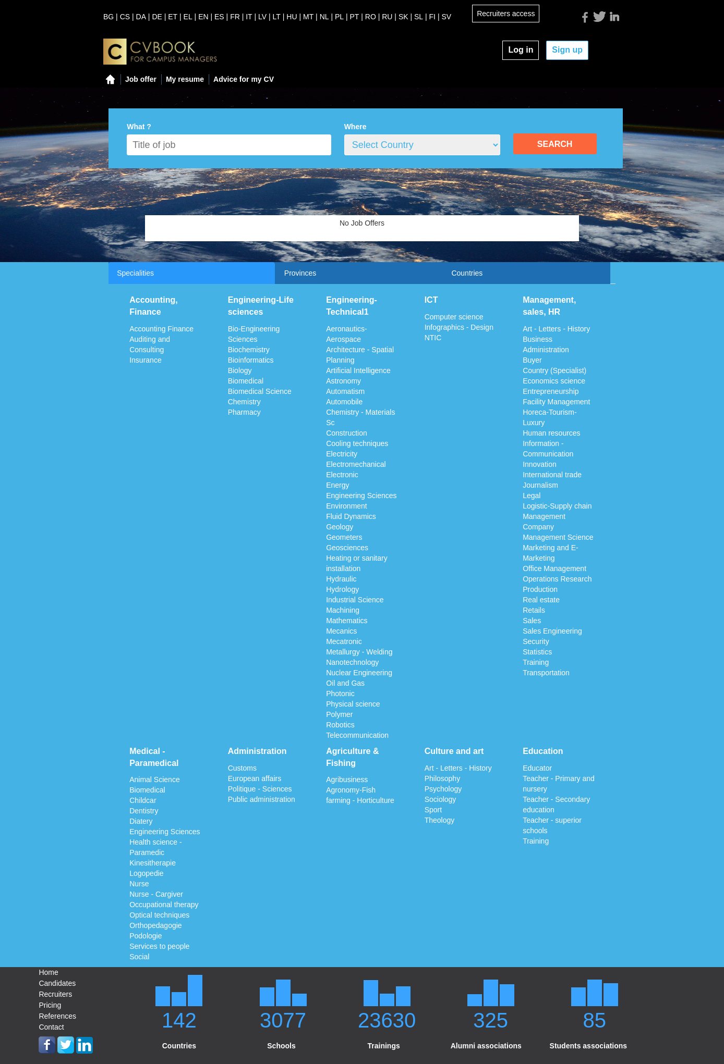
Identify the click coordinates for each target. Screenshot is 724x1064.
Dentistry (143, 811)
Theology (440, 820)
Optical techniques (159, 915)
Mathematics (346, 620)
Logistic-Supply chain (557, 506)
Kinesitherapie (152, 863)
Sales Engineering (552, 631)
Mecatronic (343, 641)
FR (235, 17)
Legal (531, 495)
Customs (242, 768)
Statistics (537, 652)
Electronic (342, 475)
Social (139, 956)
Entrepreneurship (550, 391)
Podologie (145, 936)
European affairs (254, 778)
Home (48, 972)
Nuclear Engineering (359, 673)
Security (536, 641)
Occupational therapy (163, 904)
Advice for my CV (243, 79)
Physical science (353, 704)
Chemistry (244, 402)
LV (262, 17)
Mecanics (341, 631)
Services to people (159, 946)
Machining (342, 610)
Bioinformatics (251, 360)
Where (355, 126)
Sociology (440, 799)
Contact (51, 1027)
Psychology (443, 789)
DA (141, 17)
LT (277, 17)
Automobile (344, 402)
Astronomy (343, 381)
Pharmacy (244, 412)
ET (172, 17)
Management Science (558, 537)
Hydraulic (341, 579)
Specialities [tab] (135, 273)
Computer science (454, 317)
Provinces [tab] (300, 273)
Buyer (532, 360)
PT (354, 17)
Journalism (540, 485)
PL (339, 17)
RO (370, 17)
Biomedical (245, 381)
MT (308, 17)
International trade (552, 475)
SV (446, 17)
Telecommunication (357, 735)
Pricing (50, 1005)
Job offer (140, 79)
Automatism (345, 391)
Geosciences (347, 547)
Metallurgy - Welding (359, 652)
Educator (537, 768)
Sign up (567, 49)
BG (108, 17)
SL (418, 17)
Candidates (57, 983)
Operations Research (557, 579)
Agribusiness (347, 779)
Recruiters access (506, 13)
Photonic (340, 693)
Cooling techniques (357, 443)
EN (203, 17)
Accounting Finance (161, 329)
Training (536, 662)
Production (540, 589)
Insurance (145, 360)
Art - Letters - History (556, 329)
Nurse (139, 884)
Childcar (142, 800)
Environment (346, 506)
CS (125, 17)
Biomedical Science (260, 391)
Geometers (344, 537)
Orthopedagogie (155, 925)
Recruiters (55, 994)
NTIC (433, 337)
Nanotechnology (352, 662)
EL (188, 17)
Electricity (341, 454)
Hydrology (342, 589)
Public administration (261, 799)
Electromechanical (355, 464)
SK (403, 17)
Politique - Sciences (260, 789)
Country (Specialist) (554, 370)
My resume (185, 79)
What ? (139, 126)
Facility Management (556, 402)
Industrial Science (355, 600)
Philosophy (443, 778)
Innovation (540, 464)
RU (387, 17)
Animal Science (154, 779)
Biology (240, 370)
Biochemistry (249, 349)
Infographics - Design (459, 327)
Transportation (546, 673)
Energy (337, 485)
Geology (339, 527)
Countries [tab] (466, 273)
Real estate (541, 600)
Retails (534, 610)
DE (157, 17)
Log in (520, 49)
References (57, 1016)
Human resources (552, 433)
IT (249, 17)
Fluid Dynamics (351, 516)
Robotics (340, 725)
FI (432, 17)
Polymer (339, 714)
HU (291, 17)
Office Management (554, 568)
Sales (532, 620)
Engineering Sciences (361, 495)
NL (324, 17)
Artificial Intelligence (358, 370)
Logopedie (146, 873)
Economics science (554, 381)
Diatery (140, 821)
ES (219, 17)
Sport (433, 810)
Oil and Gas (345, 683)
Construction (346, 433)
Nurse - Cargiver (156, 894)
